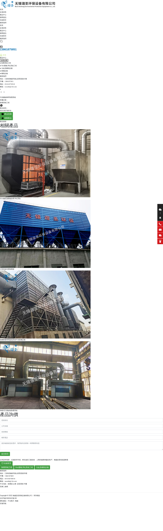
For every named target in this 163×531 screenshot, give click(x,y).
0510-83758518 (10, 84)
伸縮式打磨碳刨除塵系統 (8, 410)
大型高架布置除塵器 (7, 269)
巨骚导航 (3, 503)
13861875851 (9, 81)
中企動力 (11, 501)
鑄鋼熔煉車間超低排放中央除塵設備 (12, 340)
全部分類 (4, 60)
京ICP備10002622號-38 (8, 498)
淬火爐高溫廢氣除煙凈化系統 (10, 198)
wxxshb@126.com (11, 87)
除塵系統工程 (5, 103)
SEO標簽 (37, 495)
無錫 (16, 501)
